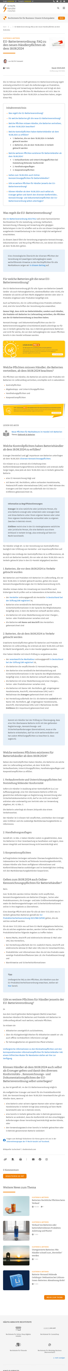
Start (4, 27)
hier (9, 986)
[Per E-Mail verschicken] (32, 1159)
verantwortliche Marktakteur (22, 659)
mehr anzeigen (59, 1358)
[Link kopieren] (5, 1159)
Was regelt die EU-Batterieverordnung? (26, 113)
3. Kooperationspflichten (23, 170)
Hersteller (14, 597)
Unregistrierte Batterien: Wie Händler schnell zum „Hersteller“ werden (47, 1253)
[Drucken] (20, 1159)
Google (9, 1)
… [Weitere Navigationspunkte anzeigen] (10, 27)
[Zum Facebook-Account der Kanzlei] (40, 1159)
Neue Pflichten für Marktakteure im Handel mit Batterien (37, 432)
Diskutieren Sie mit (15, 1176)
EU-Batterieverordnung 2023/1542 (21, 219)
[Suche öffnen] (58, 8)
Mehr (62, 18)
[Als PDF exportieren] (12, 1159)
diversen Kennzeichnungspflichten (35, 458)
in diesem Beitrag (37, 265)
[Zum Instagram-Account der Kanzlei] (46, 1159)
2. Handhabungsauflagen (23, 166)
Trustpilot (25, 1)
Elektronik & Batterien (11, 38)
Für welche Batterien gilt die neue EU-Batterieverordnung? (35, 118)
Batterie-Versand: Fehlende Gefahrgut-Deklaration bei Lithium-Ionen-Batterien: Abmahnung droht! (48, 1277)
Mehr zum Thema (54, 1297)
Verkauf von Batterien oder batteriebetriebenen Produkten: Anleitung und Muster (46, 1228)
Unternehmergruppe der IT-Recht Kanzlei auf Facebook (27, 1142)
